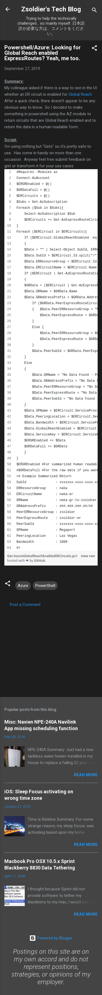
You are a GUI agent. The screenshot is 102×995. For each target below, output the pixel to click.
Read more (86, 774)
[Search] (94, 11)
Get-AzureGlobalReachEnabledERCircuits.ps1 (42, 556)
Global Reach (80, 94)
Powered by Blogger (51, 938)
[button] (94, 49)
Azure (23, 585)
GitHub (39, 560)
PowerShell (45, 585)
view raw (88, 556)
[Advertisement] (51, 650)
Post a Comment (25, 604)
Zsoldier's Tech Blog (51, 9)
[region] (51, 360)
